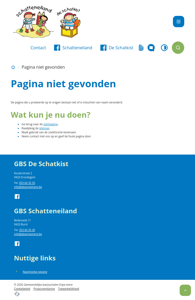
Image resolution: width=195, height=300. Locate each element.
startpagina (50, 124)
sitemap (44, 128)
